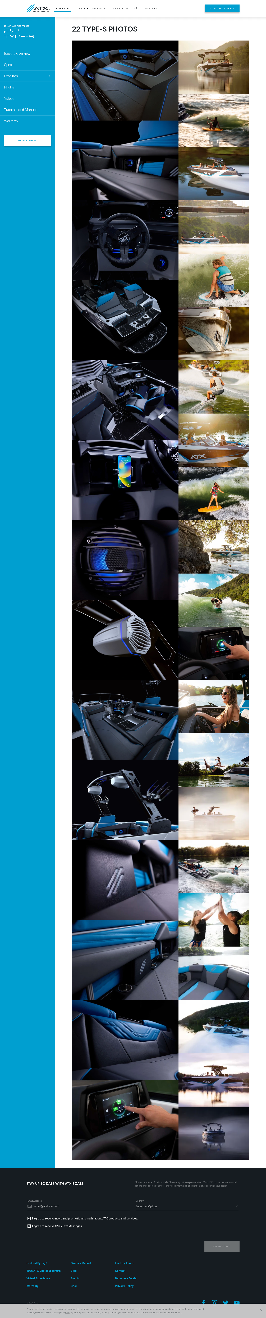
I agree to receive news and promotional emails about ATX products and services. (85, 1218)
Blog (74, 1270)
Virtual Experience (38, 1278)
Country (140, 1201)
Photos (9, 87)
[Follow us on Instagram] (214, 1303)
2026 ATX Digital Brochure (43, 1270)
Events (75, 1278)
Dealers (151, 8)
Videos (9, 98)
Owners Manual (81, 1263)
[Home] (38, 8)
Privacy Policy (124, 1286)
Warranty (11, 121)
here (67, 1312)
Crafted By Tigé (125, 8)
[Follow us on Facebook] (203, 1303)
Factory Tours (124, 1263)
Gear (74, 1286)
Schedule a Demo (222, 8)
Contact (120, 1270)
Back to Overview (17, 53)
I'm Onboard (222, 1246)
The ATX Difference (91, 8)
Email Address (34, 1201)
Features (27, 76)
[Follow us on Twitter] (225, 1303)
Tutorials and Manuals (21, 110)
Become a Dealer (126, 1278)
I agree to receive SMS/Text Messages (57, 1226)
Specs (8, 65)
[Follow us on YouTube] (237, 1303)
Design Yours (27, 140)
